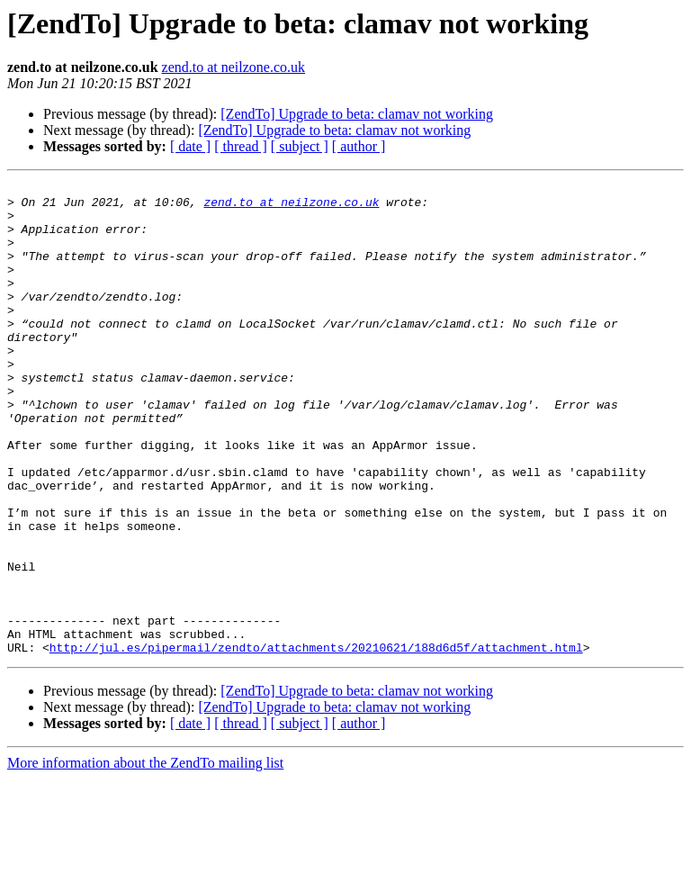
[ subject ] (299, 146)
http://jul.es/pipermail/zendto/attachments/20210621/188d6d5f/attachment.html (316, 742)
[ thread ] (240, 146)
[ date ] (190, 146)
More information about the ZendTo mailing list (145, 857)
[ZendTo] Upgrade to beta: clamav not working (356, 114)
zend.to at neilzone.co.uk (234, 67)
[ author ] (359, 146)
